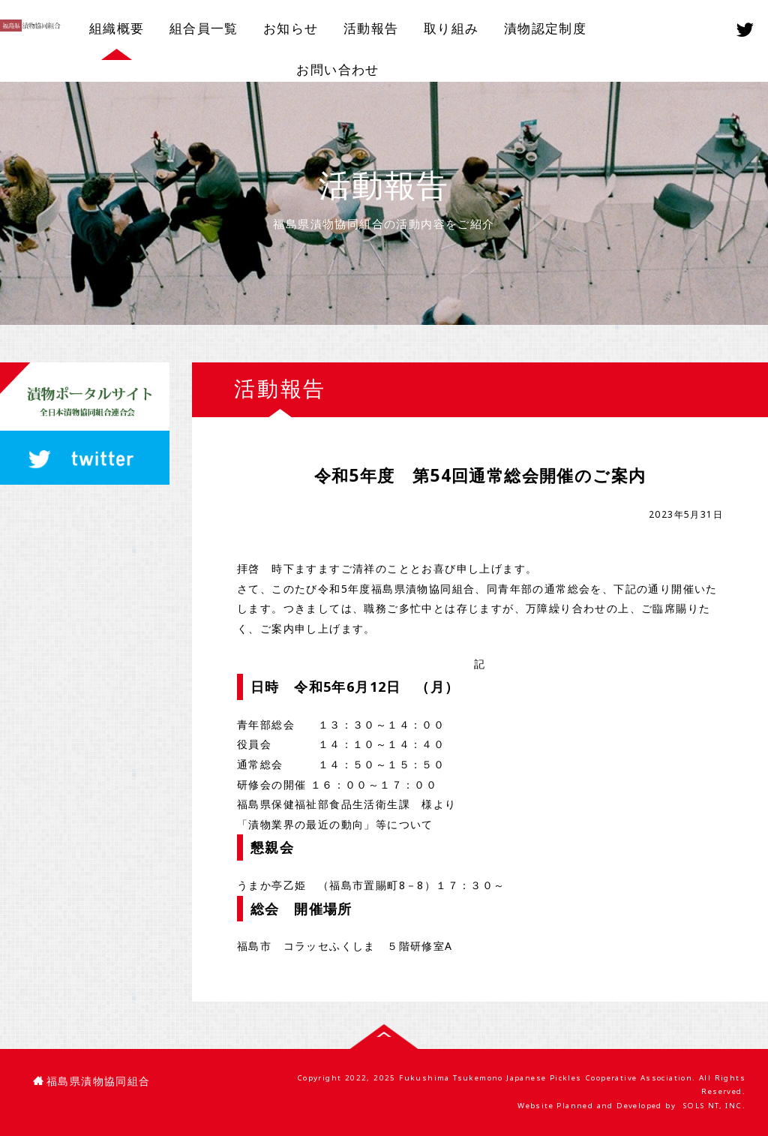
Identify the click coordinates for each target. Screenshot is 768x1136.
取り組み (451, 28)
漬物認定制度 (545, 28)
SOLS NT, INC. (714, 1105)
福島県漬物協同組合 (92, 1081)
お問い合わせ (337, 69)
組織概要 (117, 28)
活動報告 (371, 28)
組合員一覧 (204, 28)
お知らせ (291, 28)
